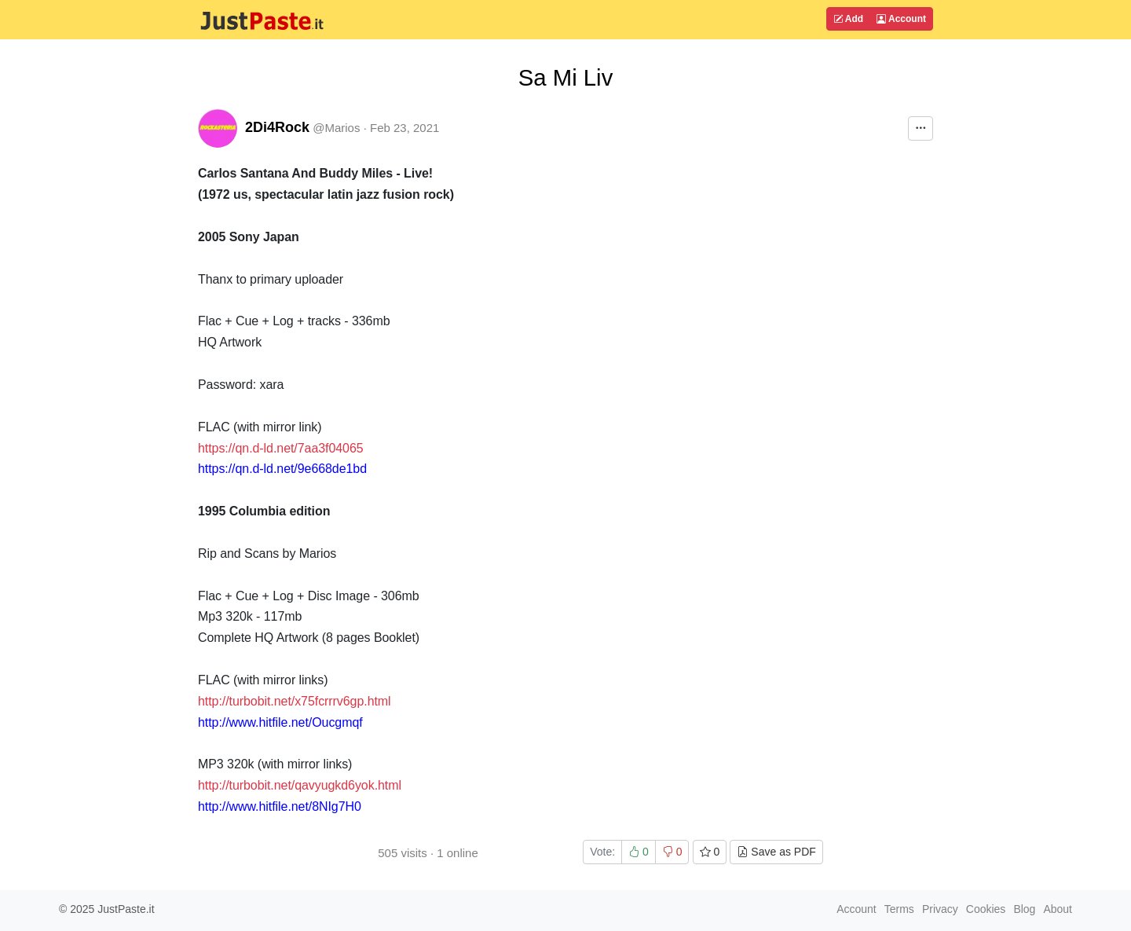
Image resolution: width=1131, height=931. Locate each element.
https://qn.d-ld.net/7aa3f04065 (281, 448)
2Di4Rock (277, 127)
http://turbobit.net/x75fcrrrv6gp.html (294, 701)
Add (848, 19)
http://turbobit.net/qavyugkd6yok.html (299, 785)
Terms (899, 909)
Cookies (986, 909)
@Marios (336, 127)
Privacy (940, 909)
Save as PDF (776, 851)
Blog (1024, 909)
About (1057, 909)
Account (901, 19)
